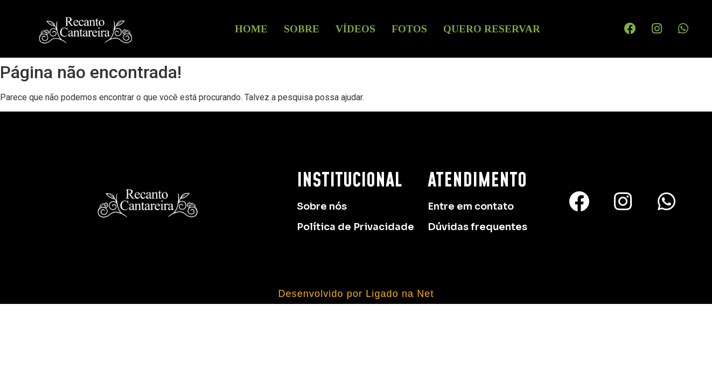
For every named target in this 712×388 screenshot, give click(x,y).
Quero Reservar (491, 28)
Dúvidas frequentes (477, 227)
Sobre (301, 28)
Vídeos (355, 28)
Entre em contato (471, 206)
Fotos (409, 28)
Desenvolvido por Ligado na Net (356, 293)
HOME (251, 28)
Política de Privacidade (355, 227)
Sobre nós (322, 206)
